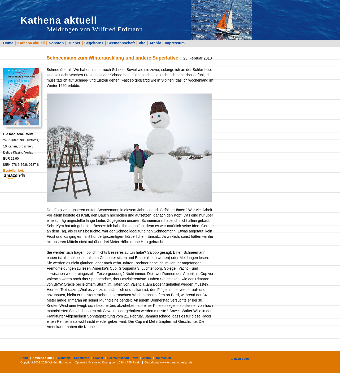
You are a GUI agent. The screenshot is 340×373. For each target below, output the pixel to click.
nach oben (241, 358)
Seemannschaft (121, 43)
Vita (142, 43)
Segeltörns (93, 43)
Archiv (155, 43)
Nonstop (56, 43)
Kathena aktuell (31, 43)
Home (8, 43)
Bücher (74, 43)
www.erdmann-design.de (176, 362)
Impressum (175, 43)
